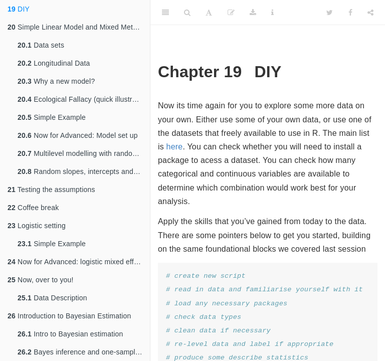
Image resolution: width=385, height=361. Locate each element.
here (174, 146)
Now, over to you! (41, 280)
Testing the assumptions (51, 190)
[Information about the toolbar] (272, 12)
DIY (19, 9)
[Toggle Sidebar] (165, 12)
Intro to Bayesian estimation (70, 334)
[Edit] (231, 12)
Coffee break (33, 208)
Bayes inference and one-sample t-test (84, 352)
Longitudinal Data (54, 63)
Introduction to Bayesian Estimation (69, 316)
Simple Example (52, 117)
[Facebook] (350, 12)
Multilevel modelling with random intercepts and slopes (84, 153)
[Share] (370, 12)
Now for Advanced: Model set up (78, 135)
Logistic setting (37, 226)
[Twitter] (329, 12)
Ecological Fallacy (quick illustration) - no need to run (84, 99)
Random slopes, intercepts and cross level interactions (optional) (84, 171)
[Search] (187, 12)
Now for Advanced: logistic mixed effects (77, 262)
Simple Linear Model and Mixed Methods (78, 27)
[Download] (253, 12)
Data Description (52, 298)
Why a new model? (56, 81)
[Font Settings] (209, 12)
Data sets (41, 45)
